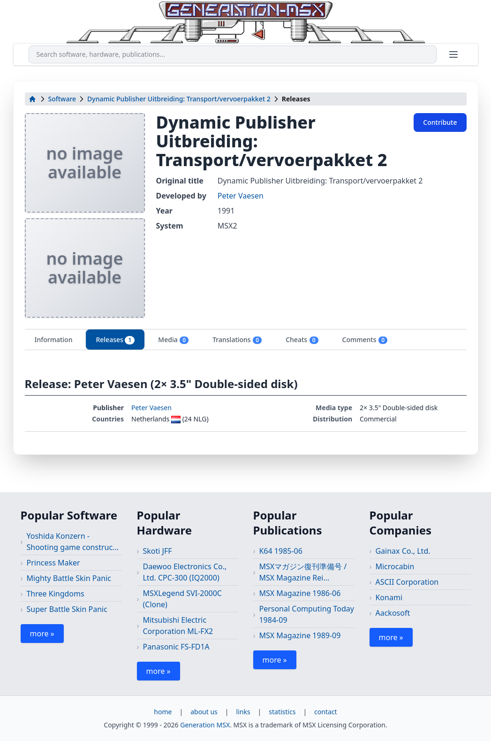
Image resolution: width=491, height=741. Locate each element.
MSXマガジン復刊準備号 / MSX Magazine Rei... (303, 572)
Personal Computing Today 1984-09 (306, 614)
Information (54, 339)
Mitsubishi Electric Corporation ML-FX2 (178, 625)
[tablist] (246, 339)
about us (204, 711)
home (163, 711)
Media (173, 339)
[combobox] (233, 54)
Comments (365, 339)
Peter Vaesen (241, 196)
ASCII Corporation (406, 582)
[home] (32, 99)
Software (62, 98)
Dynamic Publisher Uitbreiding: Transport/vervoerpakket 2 (179, 98)
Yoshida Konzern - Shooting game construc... (72, 541)
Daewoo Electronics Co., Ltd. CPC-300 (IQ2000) (185, 572)
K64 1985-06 (280, 551)
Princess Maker (53, 563)
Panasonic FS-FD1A (176, 647)
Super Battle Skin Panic (66, 609)
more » (42, 633)
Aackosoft (392, 613)
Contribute (440, 122)
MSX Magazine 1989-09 (299, 635)
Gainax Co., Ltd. (402, 551)
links (243, 711)
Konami (388, 597)
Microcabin (394, 566)
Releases (115, 339)
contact (325, 711)
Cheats (302, 339)
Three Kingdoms (55, 593)
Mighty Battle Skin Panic (68, 578)
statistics (282, 711)
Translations (237, 339)
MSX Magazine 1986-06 (299, 593)
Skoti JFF (157, 551)
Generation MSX (205, 724)
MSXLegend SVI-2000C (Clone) (182, 599)
